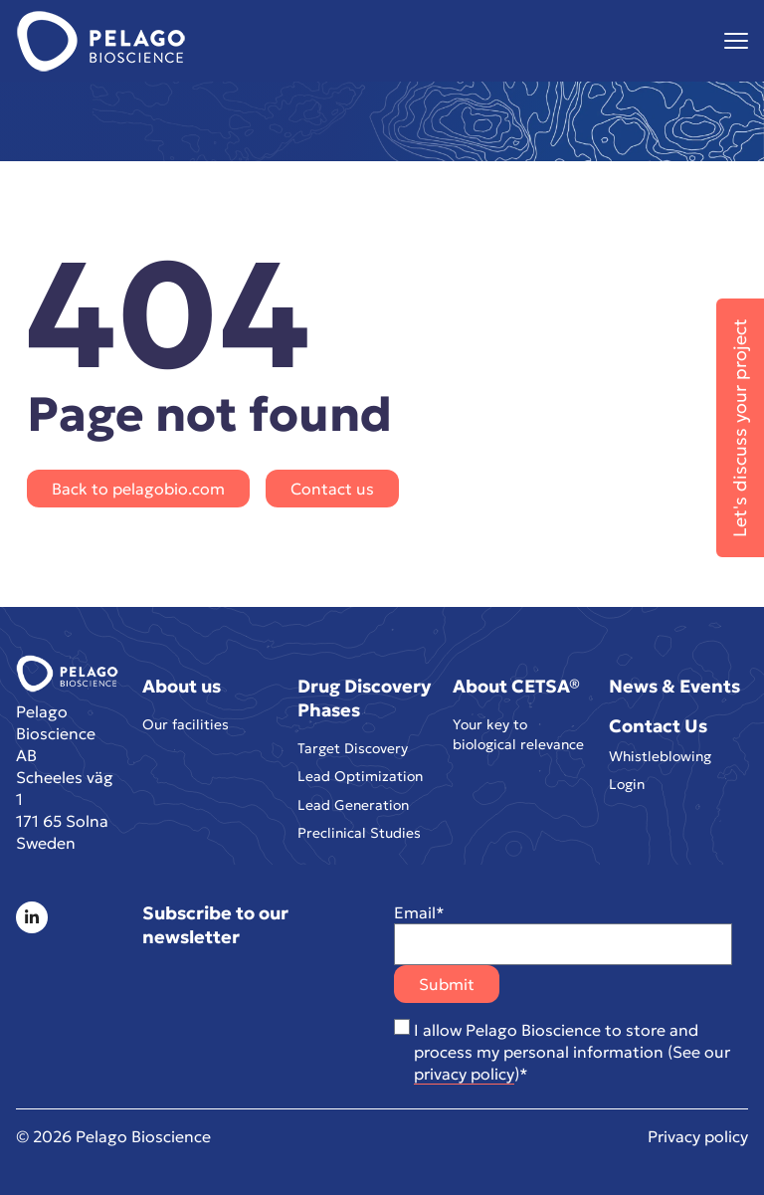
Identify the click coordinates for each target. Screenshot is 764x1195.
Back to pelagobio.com (138, 488)
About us (181, 682)
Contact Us (658, 721)
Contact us (332, 488)
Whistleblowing (660, 754)
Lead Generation (353, 806)
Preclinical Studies (359, 836)
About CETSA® (516, 682)
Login (627, 784)
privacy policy (464, 1074)
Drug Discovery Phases (364, 694)
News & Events (674, 682)
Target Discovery (352, 746)
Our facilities (185, 722)
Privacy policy (698, 1136)
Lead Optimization (360, 776)
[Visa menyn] (736, 41)
